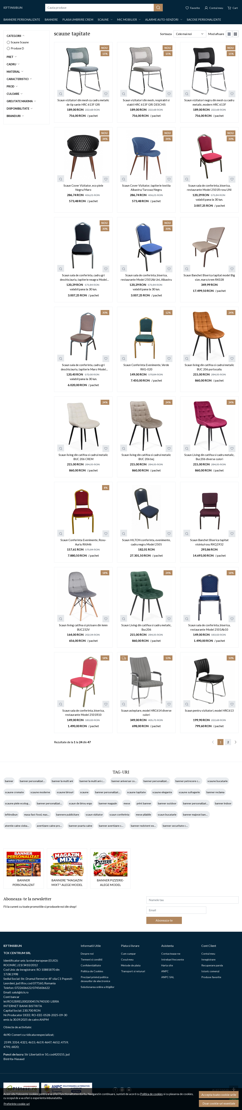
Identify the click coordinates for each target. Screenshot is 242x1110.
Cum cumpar (128, 953)
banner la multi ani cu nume (95, 781)
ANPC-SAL (167, 977)
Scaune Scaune (20, 42)
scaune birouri (65, 792)
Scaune (103, 19)
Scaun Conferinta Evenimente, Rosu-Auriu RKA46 (83, 542)
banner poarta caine (80, 825)
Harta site (167, 965)
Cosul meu (127, 959)
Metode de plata (130, 965)
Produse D (17, 48)
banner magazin (108, 803)
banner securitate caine (177, 825)
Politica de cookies (151, 1094)
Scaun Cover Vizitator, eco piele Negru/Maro (83, 188)
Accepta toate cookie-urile (218, 1094)
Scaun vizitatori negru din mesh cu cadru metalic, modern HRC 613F (209, 102)
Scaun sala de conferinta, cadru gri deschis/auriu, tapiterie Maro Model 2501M (83, 367)
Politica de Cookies (92, 971)
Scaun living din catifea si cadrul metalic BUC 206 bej (146, 457)
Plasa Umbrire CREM (77, 19)
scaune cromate (14, 792)
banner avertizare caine (112, 825)
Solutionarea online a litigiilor (97, 986)
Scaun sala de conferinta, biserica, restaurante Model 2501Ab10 (209, 627)
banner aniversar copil (124, 781)
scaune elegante (162, 792)
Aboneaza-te (164, 920)
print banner (144, 803)
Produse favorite (211, 977)
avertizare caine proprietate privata (57, 825)
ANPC (165, 971)
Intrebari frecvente (172, 959)
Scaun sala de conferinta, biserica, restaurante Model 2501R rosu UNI (209, 188)
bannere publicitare (67, 814)
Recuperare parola (212, 965)
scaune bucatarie (217, 781)
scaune (84, 792)
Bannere (51, 19)
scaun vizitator (94, 814)
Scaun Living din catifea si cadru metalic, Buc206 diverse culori (209, 457)
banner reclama (215, 792)
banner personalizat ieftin (35, 781)
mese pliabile (143, 814)
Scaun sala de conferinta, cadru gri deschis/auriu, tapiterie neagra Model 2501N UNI (83, 277)
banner (9, 781)
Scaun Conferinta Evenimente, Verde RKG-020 (146, 367)
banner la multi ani (62, 781)
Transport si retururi (133, 971)
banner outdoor (167, 803)
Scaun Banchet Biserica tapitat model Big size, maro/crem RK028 (209, 277)
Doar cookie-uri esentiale (218, 1103)
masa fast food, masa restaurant (43, 814)
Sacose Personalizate (204, 19)
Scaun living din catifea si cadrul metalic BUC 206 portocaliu (209, 367)
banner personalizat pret (51, 803)
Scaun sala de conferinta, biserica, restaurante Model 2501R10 (83, 713)
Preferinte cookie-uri (17, 1103)
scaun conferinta (119, 814)
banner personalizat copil (158, 781)
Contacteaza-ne (170, 953)
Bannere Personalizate (21, 19)
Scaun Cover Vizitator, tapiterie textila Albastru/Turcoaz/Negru (146, 188)
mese (127, 803)
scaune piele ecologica (18, 803)
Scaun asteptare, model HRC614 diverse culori (146, 713)
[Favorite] (192, 7)
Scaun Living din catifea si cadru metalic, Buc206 (146, 627)
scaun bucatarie (167, 814)
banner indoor (223, 803)
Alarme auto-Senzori (161, 19)
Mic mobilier (127, 19)
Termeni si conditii (91, 959)
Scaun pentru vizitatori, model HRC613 (209, 710)
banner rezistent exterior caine (149, 825)
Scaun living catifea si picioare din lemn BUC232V (83, 627)
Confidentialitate (91, 965)
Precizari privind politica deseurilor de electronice (95, 979)
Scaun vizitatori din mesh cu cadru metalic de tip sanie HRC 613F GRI (83, 102)
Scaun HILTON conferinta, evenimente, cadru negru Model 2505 (146, 542)
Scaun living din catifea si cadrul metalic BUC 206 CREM (83, 457)
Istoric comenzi (210, 971)
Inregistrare (208, 959)
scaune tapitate (136, 792)
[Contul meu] (214, 7)
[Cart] (232, 7)
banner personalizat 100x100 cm (202, 803)
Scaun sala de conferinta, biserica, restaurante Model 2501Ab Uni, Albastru (146, 277)
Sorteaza (166, 34)
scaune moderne (40, 792)
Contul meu (208, 953)
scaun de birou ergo (80, 803)
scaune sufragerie (189, 792)
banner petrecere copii (188, 781)
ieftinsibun (11, 814)
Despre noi (87, 953)
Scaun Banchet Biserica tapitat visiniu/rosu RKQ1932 (209, 542)
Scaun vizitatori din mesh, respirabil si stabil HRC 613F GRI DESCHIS (146, 102)
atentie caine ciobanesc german (23, 825)
